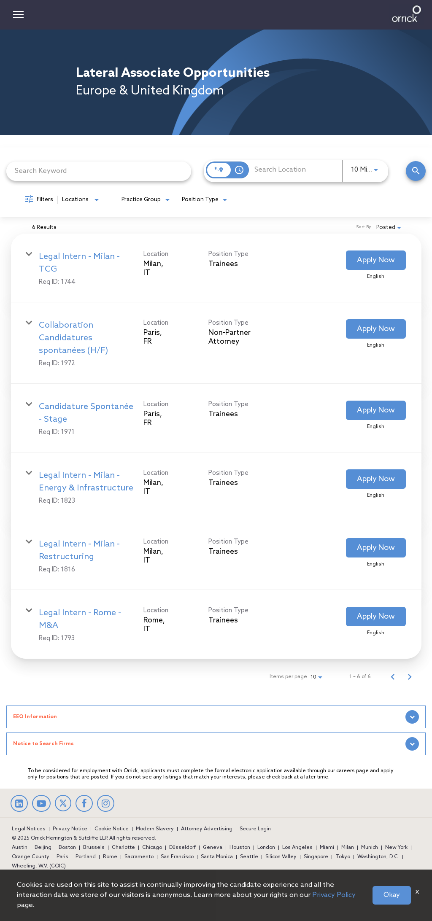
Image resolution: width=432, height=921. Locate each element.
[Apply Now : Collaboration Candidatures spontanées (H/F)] (376, 329)
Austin (19, 847)
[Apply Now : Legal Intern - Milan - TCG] (376, 260)
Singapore (316, 856)
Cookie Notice (111, 829)
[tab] (216, 717)
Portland (86, 856)
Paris (62, 856)
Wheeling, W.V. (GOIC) (39, 866)
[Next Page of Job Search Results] (409, 676)
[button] (216, 717)
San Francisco (177, 856)
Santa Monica (217, 856)
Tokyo (342, 856)
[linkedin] (19, 804)
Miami (327, 847)
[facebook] (84, 804)
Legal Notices (29, 829)
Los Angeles (297, 847)
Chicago (152, 847)
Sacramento (139, 856)
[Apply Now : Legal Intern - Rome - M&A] (376, 616)
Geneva (212, 847)
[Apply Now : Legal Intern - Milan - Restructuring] (376, 547)
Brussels (94, 847)
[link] (216, 268)
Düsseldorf (182, 847)
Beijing (43, 847)
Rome (110, 856)
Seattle (249, 856)
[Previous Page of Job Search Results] (392, 676)
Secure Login (255, 829)
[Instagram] (105, 804)
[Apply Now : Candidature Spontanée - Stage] (376, 410)
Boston (67, 847)
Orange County (30, 856)
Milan (347, 847)
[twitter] (63, 809)
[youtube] (41, 804)
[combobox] (99, 171)
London (266, 847)
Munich (369, 847)
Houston (240, 847)
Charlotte (123, 847)
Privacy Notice (70, 829)
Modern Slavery (155, 829)
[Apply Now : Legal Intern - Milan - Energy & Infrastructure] (376, 479)
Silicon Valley (281, 856)
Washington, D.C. (378, 856)
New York (396, 847)
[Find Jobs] (416, 171)
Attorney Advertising (206, 829)
